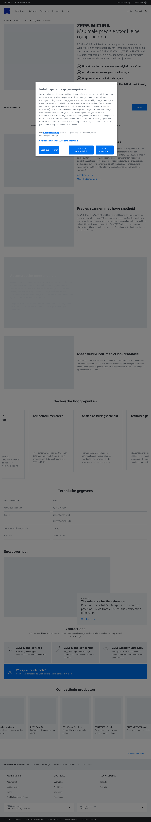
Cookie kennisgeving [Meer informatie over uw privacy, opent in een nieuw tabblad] (49, 141)
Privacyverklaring (51, 132)
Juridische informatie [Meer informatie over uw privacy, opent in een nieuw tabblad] (68, 141)
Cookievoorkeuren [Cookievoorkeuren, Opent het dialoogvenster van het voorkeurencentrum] (49, 150)
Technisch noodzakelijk (81, 149)
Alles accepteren (104, 149)
